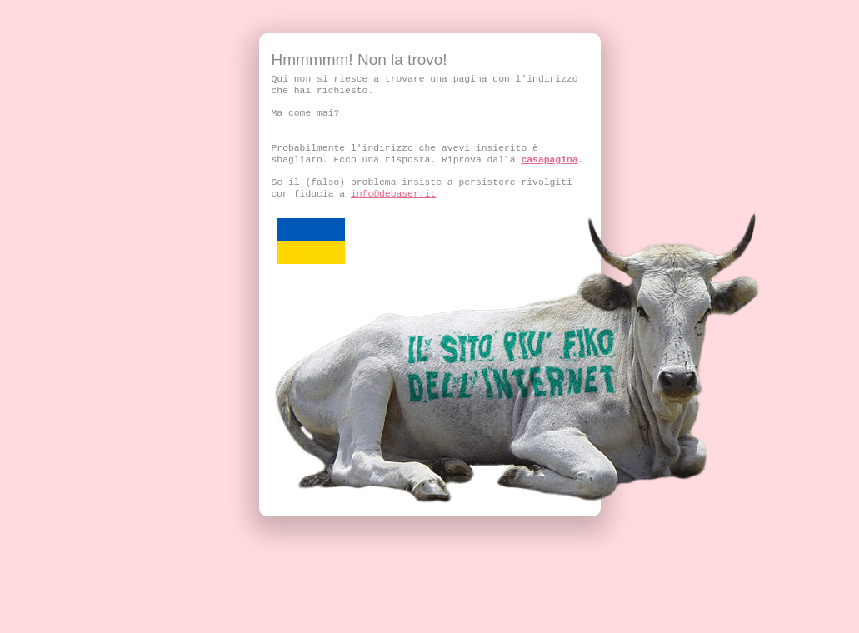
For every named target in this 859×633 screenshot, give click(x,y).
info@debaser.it (393, 194)
